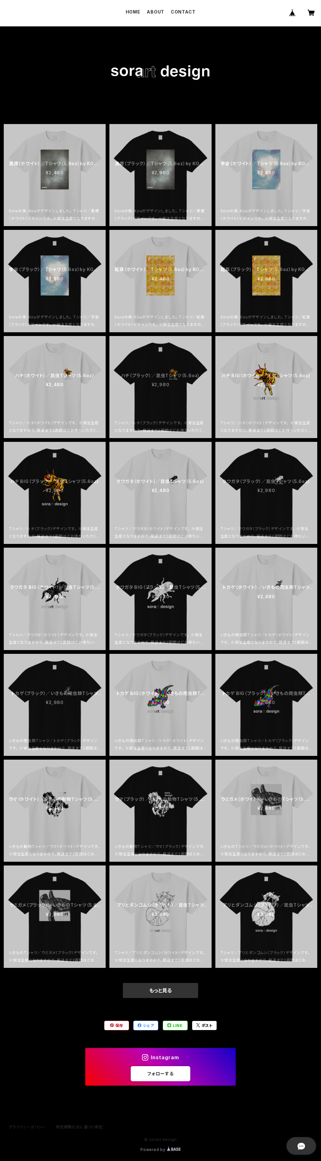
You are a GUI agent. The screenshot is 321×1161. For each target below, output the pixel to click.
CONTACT (183, 11)
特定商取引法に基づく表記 (79, 1127)
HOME (133, 11)
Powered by (160, 1149)
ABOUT (155, 11)
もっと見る (160, 990)
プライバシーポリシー (27, 1127)
